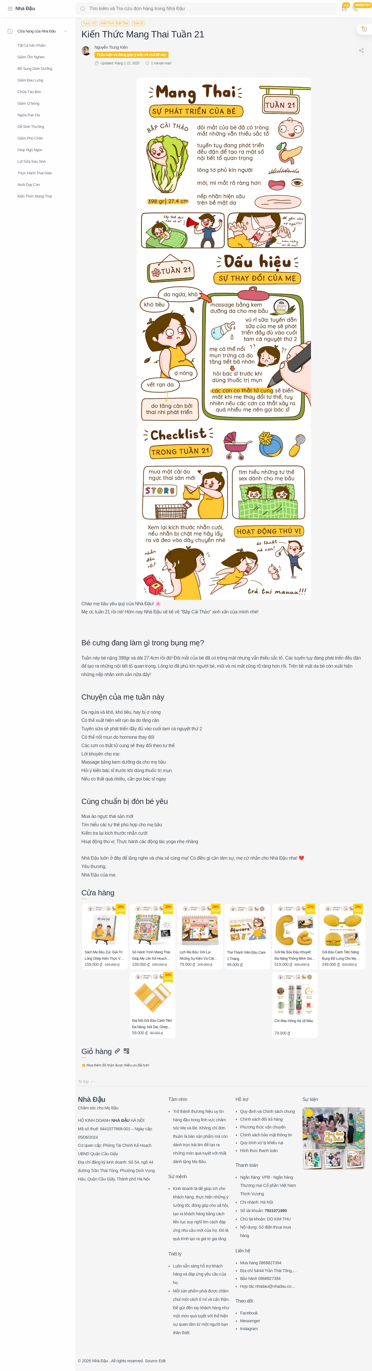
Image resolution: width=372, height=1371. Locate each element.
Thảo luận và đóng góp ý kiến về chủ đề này (131, 55)
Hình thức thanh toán (259, 1150)
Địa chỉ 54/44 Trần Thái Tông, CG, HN (268, 1271)
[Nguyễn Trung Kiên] (111, 47)
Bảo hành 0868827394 (260, 1278)
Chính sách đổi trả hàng (261, 1119)
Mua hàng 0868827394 (260, 1262)
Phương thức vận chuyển (262, 1127)
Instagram (249, 1328)
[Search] (206, 9)
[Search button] (82, 9)
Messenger (250, 1321)
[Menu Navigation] (10, 9)
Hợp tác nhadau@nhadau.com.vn (269, 1287)
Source (151, 1361)
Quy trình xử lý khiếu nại (261, 1142)
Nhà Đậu (25, 8)
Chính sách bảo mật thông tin (266, 1135)
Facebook (249, 1313)
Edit (162, 1361)
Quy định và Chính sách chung (267, 1111)
